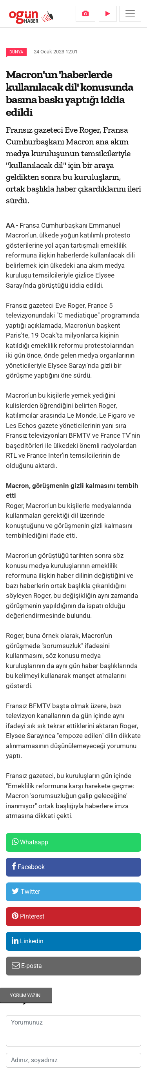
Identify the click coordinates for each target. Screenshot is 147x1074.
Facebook (28, 866)
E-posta (27, 965)
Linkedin (28, 941)
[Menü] (130, 14)
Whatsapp (30, 842)
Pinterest (28, 916)
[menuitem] (85, 14)
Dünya (16, 52)
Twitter (26, 891)
